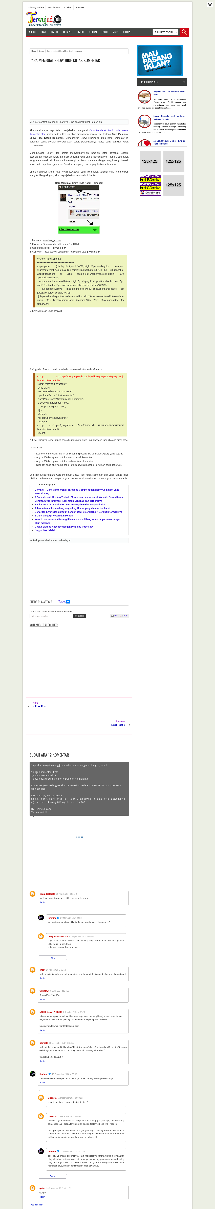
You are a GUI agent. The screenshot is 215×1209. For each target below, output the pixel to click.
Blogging (93, 32)
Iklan (105, 32)
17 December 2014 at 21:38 (72, 1133)
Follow (126, 32)
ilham (42, 951)
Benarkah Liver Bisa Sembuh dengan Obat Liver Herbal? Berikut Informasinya (78, 512)
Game (43, 32)
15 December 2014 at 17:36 (61, 1024)
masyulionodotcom (58, 918)
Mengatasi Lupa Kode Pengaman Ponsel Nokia (169, 93)
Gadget (54, 32)
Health (80, 32)
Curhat (68, 7)
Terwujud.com (106, 1199)
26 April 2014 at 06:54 (56, 951)
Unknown (44, 972)
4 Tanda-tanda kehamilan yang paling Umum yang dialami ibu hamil (72, 508)
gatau (42, 1170)
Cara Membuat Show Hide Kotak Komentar (65, 60)
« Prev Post (40, 706)
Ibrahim (52, 899)
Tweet (62, 601)
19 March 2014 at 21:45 (66, 875)
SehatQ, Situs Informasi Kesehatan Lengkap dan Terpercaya (68, 500)
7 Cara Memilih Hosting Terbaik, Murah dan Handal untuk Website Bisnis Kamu (79, 497)
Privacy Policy (36, 7)
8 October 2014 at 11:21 (74, 993)
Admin (115, 32)
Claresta (43, 1024)
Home (32, 32)
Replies (45, 892)
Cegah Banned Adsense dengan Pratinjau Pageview (64, 526)
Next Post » (118, 706)
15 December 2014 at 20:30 (64, 1056)
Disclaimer (54, 7)
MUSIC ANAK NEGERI (50, 993)
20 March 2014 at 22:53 (71, 899)
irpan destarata (47, 875)
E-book (80, 7)
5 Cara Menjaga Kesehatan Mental (54, 515)
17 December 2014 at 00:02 (69, 1098)
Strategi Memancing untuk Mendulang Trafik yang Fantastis (169, 117)
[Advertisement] (79, 92)
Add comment (37, 1186)
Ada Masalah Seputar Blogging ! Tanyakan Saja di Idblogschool (169, 142)
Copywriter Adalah (45, 530)
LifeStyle (67, 32)
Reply (42, 884)
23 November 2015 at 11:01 (58, 1170)
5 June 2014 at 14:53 (59, 972)
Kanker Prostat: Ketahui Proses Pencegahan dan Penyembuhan (70, 504)
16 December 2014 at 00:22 (69, 1079)
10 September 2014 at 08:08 (81, 918)
